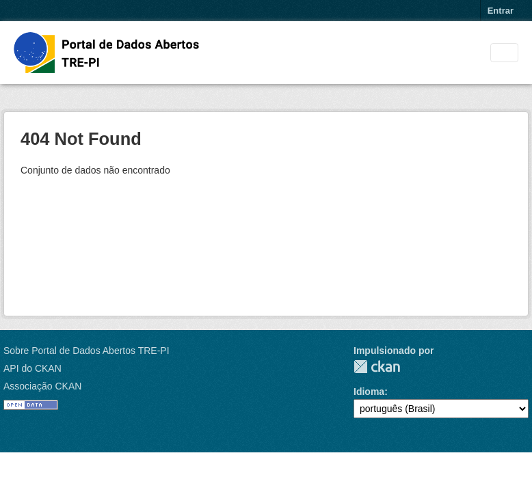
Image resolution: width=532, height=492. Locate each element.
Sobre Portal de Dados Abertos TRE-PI (86, 350)
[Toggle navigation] (504, 53)
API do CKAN (32, 368)
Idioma (369, 391)
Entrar (501, 10)
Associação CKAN (42, 386)
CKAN (377, 366)
